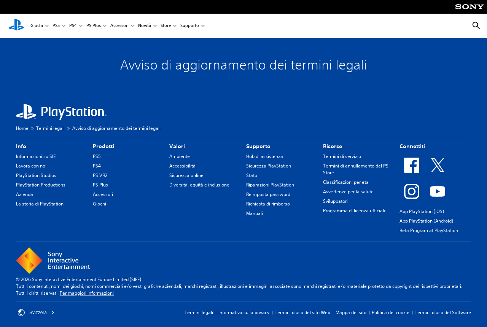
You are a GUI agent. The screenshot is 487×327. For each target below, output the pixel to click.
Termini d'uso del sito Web (302, 312)
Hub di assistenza (264, 156)
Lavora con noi (31, 166)
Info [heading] (21, 146)
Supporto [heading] (258, 146)
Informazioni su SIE (36, 156)
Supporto (189, 26)
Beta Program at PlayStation (428, 230)
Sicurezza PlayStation (268, 166)
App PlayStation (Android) (426, 221)
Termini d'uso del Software (443, 312)
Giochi (36, 26)
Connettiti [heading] (412, 146)
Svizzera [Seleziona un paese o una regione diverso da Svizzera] (36, 312)
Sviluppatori (335, 201)
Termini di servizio (342, 156)
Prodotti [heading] (103, 146)
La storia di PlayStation (40, 204)
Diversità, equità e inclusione (199, 185)
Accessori (119, 26)
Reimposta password (268, 194)
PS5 (56, 26)
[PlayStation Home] (16, 26)
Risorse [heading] (332, 146)
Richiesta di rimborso (268, 204)
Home (22, 128)
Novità (144, 26)
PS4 (73, 26)
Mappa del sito (351, 312)
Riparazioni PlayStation (270, 185)
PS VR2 (100, 175)
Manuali (254, 213)
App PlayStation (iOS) (421, 211)
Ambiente (179, 156)
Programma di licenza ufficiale (355, 210)
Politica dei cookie (390, 312)
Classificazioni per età (346, 182)
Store (166, 26)
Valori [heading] (177, 146)
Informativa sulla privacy (243, 312)
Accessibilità (182, 166)
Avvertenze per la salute (348, 191)
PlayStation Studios (36, 175)
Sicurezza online (186, 175)
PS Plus (93, 26)
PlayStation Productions (40, 185)
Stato (251, 175)
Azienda (24, 194)
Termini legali (50, 128)
